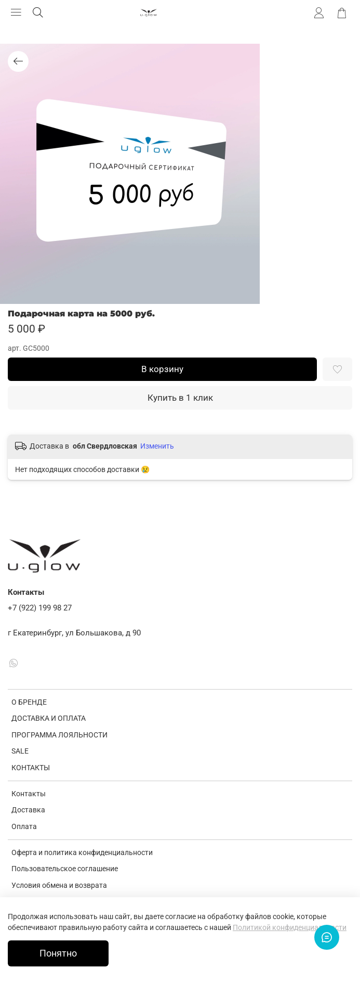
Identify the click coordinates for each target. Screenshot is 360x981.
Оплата (24, 826)
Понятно (58, 953)
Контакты (28, 793)
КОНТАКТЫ (30, 767)
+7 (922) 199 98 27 (40, 608)
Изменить (157, 446)
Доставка (28, 810)
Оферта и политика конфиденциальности (82, 852)
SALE (20, 751)
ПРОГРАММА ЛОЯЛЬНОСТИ (59, 735)
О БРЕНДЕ (29, 702)
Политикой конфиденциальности (289, 927)
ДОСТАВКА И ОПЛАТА (48, 718)
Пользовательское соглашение (64, 868)
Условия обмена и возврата (59, 885)
